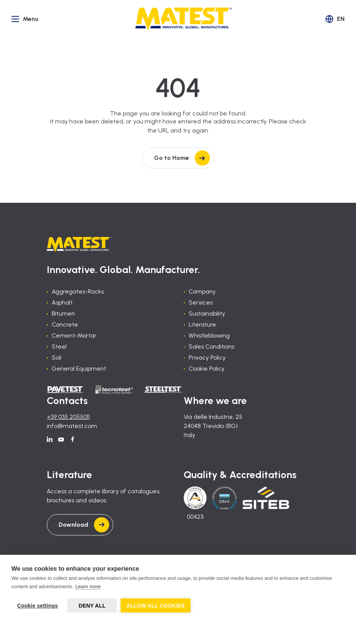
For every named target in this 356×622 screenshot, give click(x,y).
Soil (56, 357)
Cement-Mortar (74, 335)
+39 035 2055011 (68, 416)
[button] (335, 18)
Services (201, 302)
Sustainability (207, 313)
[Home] (183, 19)
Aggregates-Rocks (78, 291)
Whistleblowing (209, 335)
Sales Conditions (211, 346)
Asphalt (62, 302)
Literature (202, 324)
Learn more (87, 586)
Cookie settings (37, 606)
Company (202, 291)
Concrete (65, 324)
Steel (59, 346)
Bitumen (63, 313)
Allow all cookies (155, 606)
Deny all (92, 606)
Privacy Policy (207, 357)
